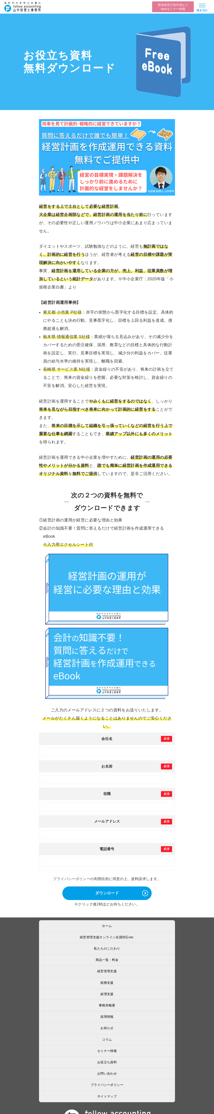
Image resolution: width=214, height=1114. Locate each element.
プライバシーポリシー (71, 879)
